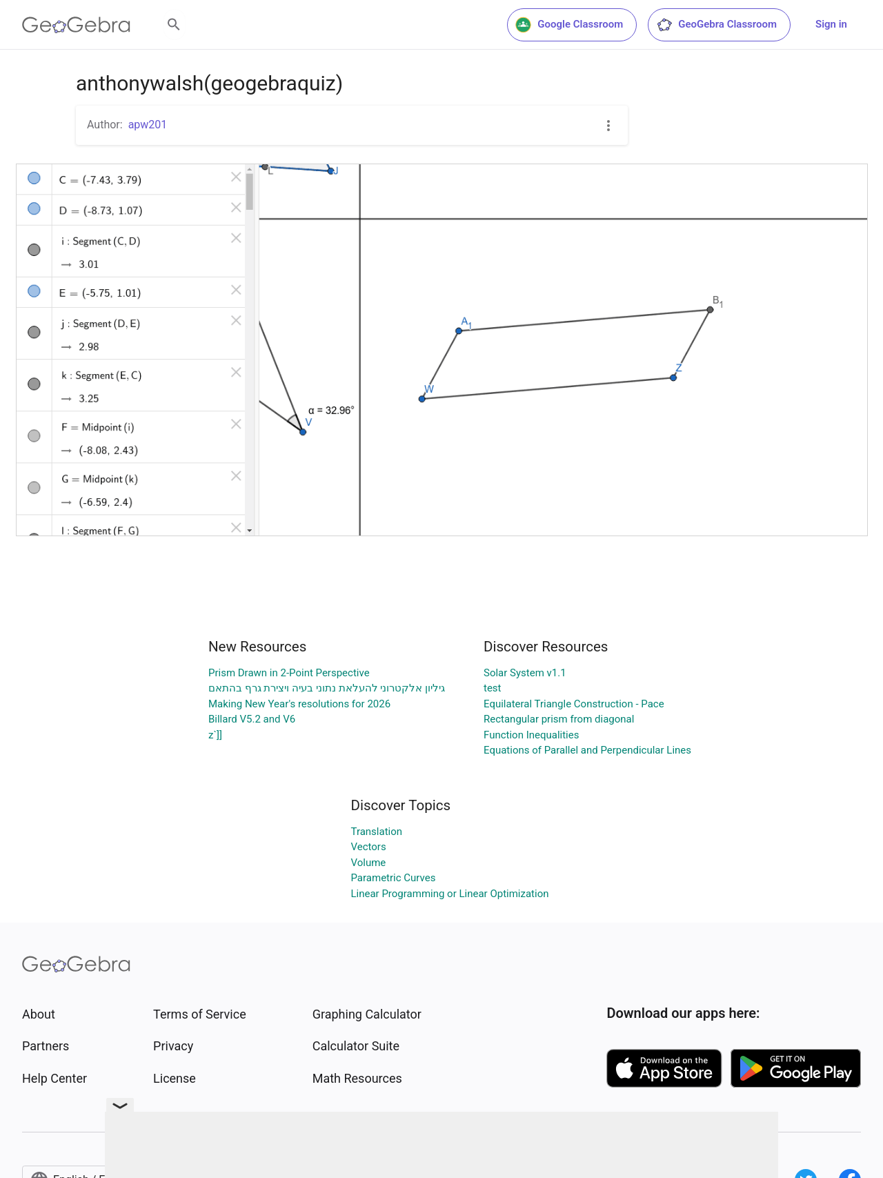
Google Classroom (569, 25)
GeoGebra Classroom (716, 25)
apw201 (148, 124)
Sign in (831, 24)
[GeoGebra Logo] (76, 25)
